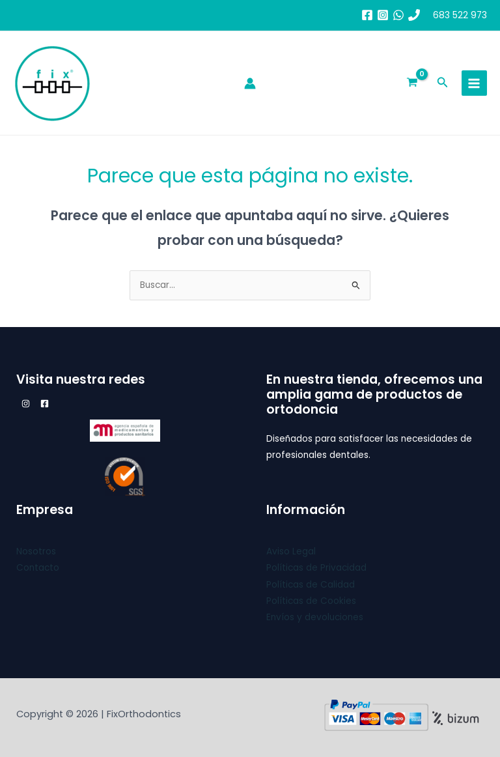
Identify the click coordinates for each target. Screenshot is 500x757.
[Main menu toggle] (474, 83)
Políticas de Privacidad (316, 568)
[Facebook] (367, 15)
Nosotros (36, 551)
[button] (443, 83)
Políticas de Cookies (311, 601)
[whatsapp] (398, 15)
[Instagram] (383, 15)
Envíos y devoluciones (314, 617)
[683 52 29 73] (414, 15)
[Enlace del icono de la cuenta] (250, 83)
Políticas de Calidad (310, 584)
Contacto (37, 568)
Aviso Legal (291, 551)
